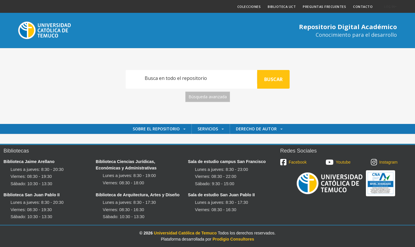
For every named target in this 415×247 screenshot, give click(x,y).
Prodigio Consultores (233, 239)
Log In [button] (389, 6)
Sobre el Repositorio (157, 129)
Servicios (208, 129)
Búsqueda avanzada (208, 96)
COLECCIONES (249, 6)
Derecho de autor (257, 129)
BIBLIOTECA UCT (282, 6)
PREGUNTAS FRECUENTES (324, 6)
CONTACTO (363, 6)
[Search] (191, 78)
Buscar (273, 79)
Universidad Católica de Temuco (185, 233)
